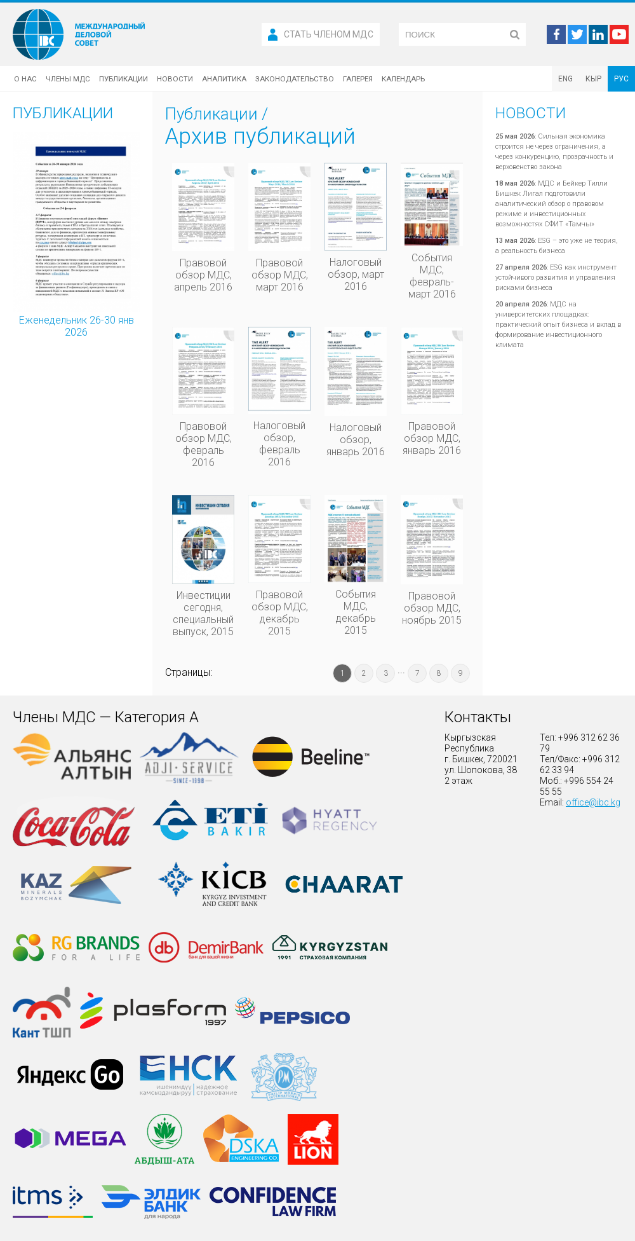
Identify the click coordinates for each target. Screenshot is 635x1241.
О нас (25, 78)
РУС (621, 78)
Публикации (123, 78)
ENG (565, 78)
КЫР (593, 78)
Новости (175, 78)
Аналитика (224, 78)
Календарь (403, 78)
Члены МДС (68, 78)
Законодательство (294, 78)
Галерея (358, 78)
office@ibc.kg (593, 802)
